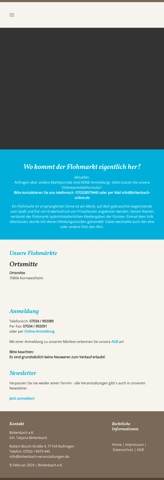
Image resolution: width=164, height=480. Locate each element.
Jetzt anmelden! (21, 398)
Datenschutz (123, 449)
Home (117, 444)
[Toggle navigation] (11, 15)
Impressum (134, 444)
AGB (114, 341)
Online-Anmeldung (39, 331)
